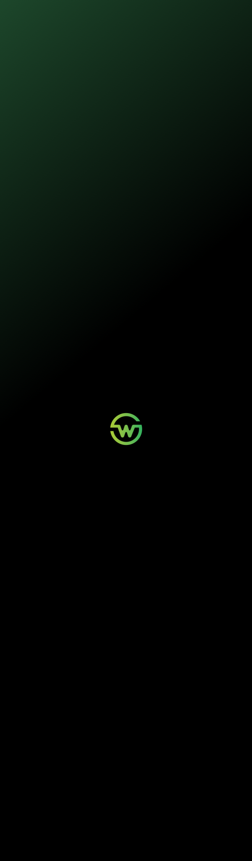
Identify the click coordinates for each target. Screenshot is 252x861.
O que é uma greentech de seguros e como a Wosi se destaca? (60, 679)
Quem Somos (211, 796)
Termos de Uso (133, 848)
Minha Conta (125, 802)
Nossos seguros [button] (72, 10)
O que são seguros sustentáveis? (48, 700)
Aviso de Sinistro (127, 808)
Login (119, 796)
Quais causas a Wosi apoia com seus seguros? (62, 736)
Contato (164, 802)
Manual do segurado (173, 284)
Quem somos (158, 10)
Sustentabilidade (119, 10)
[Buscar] (240, 355)
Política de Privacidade (106, 848)
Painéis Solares (83, 802)
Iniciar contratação (126, 108)
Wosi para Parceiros (174, 796)
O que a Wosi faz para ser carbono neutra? (58, 718)
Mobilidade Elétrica (86, 796)
